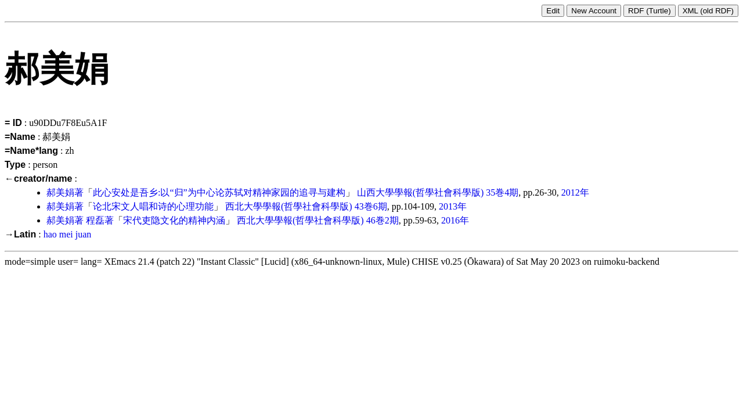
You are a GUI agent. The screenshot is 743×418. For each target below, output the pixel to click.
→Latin (20, 234)
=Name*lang (31, 151)
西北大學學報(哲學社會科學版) (288, 206)
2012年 (575, 192)
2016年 (455, 220)
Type (15, 165)
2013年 (453, 206)
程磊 (95, 220)
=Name (20, 137)
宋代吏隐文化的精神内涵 (174, 220)
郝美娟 (60, 192)
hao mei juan (68, 234)
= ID (13, 123)
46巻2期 (382, 220)
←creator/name (39, 178)
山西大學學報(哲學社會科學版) (420, 192)
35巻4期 (502, 192)
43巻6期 (371, 206)
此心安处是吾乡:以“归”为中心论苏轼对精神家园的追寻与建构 (219, 192)
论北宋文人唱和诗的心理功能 (153, 206)
